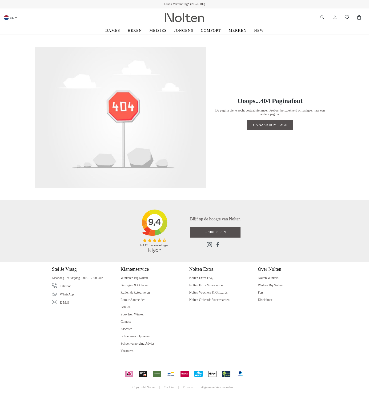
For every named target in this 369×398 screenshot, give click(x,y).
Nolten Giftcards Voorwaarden (209, 300)
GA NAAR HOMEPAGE (270, 125)
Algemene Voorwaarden (217, 387)
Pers (261, 292)
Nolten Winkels (268, 278)
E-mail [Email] (64, 302)
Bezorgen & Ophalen (134, 285)
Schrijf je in (215, 232)
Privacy (188, 387)
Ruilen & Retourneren (135, 292)
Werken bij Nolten (270, 285)
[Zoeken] (322, 17)
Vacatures (126, 351)
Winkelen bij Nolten (134, 278)
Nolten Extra (201, 269)
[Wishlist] (347, 17)
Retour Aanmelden (132, 300)
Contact (125, 321)
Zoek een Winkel (132, 314)
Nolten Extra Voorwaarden (207, 285)
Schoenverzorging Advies (137, 343)
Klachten (126, 329)
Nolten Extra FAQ (201, 278)
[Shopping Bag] (359, 17)
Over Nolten (269, 269)
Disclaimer (265, 300)
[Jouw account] (335, 17)
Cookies (169, 387)
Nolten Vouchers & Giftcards (208, 292)
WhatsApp (67, 294)
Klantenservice (134, 269)
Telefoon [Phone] (66, 286)
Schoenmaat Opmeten (134, 336)
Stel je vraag (64, 269)
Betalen (125, 307)
